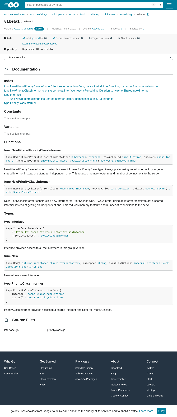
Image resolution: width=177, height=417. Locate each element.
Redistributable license (67, 38)
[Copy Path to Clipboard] (148, 14)
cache (160, 157)
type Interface (12, 94)
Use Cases (10, 368)
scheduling (126, 14)
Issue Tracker (118, 379)
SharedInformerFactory (65, 263)
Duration (135, 157)
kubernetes (78, 157)
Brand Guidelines (120, 390)
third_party (58, 14)
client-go (95, 14)
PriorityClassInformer (53, 235)
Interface (93, 157)
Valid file (34, 38)
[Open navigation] (169, 4)
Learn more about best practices (39, 43)
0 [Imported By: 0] (136, 28)
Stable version (129, 38)
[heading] (14, 5)
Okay (161, 411)
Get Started (48, 361)
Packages (82, 361)
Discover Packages (14, 14)
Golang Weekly (155, 395)
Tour (42, 373)
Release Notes (119, 384)
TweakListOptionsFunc (82, 160)
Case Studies (11, 373)
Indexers (160, 188)
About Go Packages (86, 379)
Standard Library (84, 368)
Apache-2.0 (98, 28)
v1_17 (72, 14)
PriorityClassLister (50, 297)
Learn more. (146, 411)
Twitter (150, 368)
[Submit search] (160, 5)
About (115, 361)
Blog (113, 373)
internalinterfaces (54, 160)
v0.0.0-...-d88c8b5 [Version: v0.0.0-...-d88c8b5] (19, 28)
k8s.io (83, 14)
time (125, 157)
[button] (23, 38)
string (101, 263)
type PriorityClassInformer (20, 103)
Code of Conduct (120, 395)
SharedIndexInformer (123, 160)
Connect (152, 361)
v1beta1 (141, 14)
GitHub (150, 373)
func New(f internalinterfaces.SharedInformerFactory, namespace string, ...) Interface (61, 98)
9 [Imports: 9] (117, 28)
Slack (149, 379)
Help (42, 384)
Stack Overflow (48, 379)
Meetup (151, 390)
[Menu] (88, 57)
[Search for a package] (91, 5)
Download (116, 368)
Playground (46, 368)
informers (110, 14)
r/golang (151, 384)
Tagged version (100, 38)
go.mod (36, 38)
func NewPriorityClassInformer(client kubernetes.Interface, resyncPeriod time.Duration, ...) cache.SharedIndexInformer (76, 90)
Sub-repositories (84, 373)
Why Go (9, 361)
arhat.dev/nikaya (39, 14)
